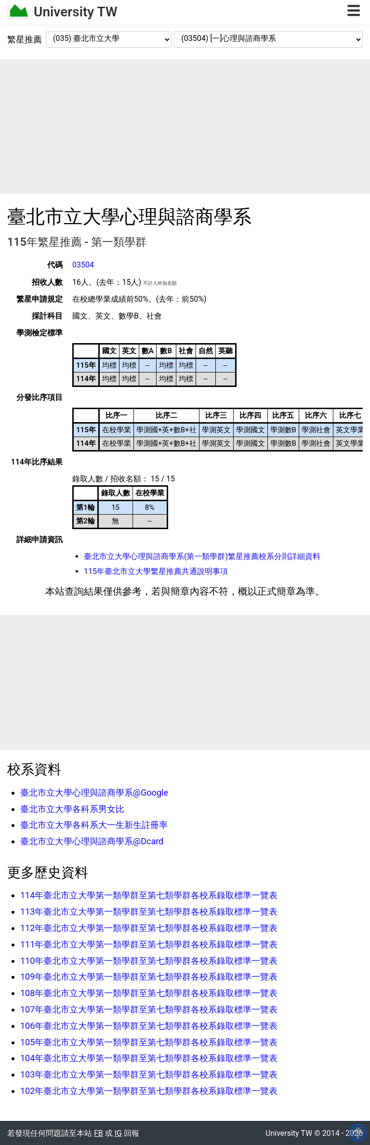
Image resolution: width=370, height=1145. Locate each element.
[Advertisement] (185, 126)
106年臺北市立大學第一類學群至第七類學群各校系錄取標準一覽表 (149, 1026)
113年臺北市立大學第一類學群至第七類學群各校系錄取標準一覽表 (149, 911)
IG (118, 1133)
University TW (76, 12)
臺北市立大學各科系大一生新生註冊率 (94, 825)
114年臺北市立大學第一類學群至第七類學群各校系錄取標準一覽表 (149, 895)
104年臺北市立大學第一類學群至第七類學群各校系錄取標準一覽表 (149, 1058)
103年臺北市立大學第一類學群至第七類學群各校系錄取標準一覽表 (149, 1074)
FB (98, 1133)
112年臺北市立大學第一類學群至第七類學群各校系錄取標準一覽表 (149, 928)
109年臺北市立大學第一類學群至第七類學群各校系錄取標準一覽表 (149, 977)
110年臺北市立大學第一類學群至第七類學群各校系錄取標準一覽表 (149, 961)
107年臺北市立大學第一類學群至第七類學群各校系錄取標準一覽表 (149, 1009)
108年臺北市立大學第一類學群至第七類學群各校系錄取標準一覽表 (149, 993)
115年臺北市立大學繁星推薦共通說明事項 (156, 571)
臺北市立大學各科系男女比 (72, 809)
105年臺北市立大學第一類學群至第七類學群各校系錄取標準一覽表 (149, 1042)
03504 (83, 264)
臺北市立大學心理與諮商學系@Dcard (91, 841)
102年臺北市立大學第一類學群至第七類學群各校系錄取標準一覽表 (149, 1091)
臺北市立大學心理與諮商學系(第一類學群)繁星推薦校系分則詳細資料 (202, 556)
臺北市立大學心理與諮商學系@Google (94, 792)
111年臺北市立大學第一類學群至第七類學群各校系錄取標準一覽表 (149, 944)
